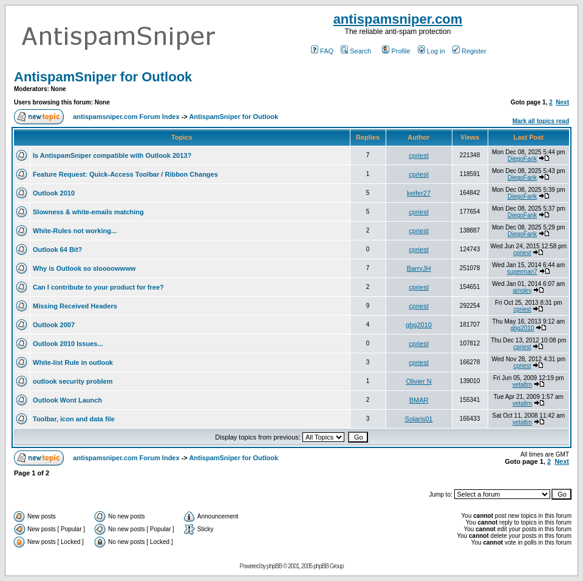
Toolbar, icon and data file (74, 419)
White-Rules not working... (75, 230)
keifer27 (419, 193)
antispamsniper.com (398, 19)
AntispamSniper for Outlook (103, 76)
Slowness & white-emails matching (88, 212)
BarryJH (419, 268)
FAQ (322, 51)
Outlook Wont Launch (67, 400)
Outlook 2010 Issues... (68, 343)
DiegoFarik (522, 158)
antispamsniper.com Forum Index (126, 116)
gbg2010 (419, 324)
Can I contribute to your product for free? (98, 287)
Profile (396, 51)
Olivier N (418, 381)
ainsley (522, 290)
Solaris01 (419, 419)
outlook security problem (72, 381)
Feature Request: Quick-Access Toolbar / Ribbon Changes (125, 174)
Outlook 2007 (54, 324)
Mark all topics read (541, 121)
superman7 (522, 271)
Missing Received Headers (75, 306)
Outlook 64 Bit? (57, 249)
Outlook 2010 (54, 193)
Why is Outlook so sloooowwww (84, 268)
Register (469, 51)
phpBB (274, 566)
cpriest (418, 155)
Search (356, 51)
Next (562, 102)
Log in (431, 51)
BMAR (419, 400)
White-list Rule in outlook (73, 362)
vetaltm (522, 384)
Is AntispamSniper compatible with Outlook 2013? (112, 155)
